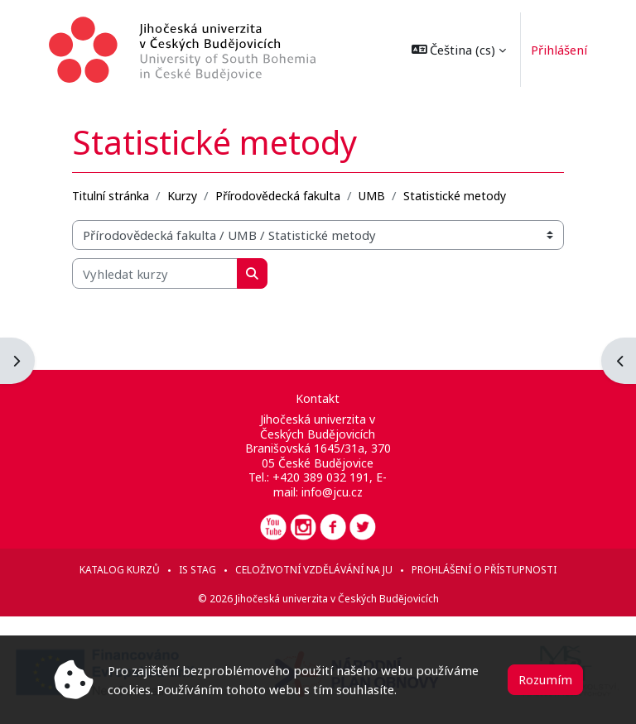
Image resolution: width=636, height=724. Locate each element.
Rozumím (545, 679)
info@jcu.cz (332, 492)
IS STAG (197, 570)
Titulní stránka (110, 196)
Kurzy (182, 196)
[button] (455, 49)
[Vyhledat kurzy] (155, 273)
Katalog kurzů (120, 570)
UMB (372, 196)
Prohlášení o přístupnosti (484, 570)
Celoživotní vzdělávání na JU (314, 570)
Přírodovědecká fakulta (277, 196)
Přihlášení (555, 49)
